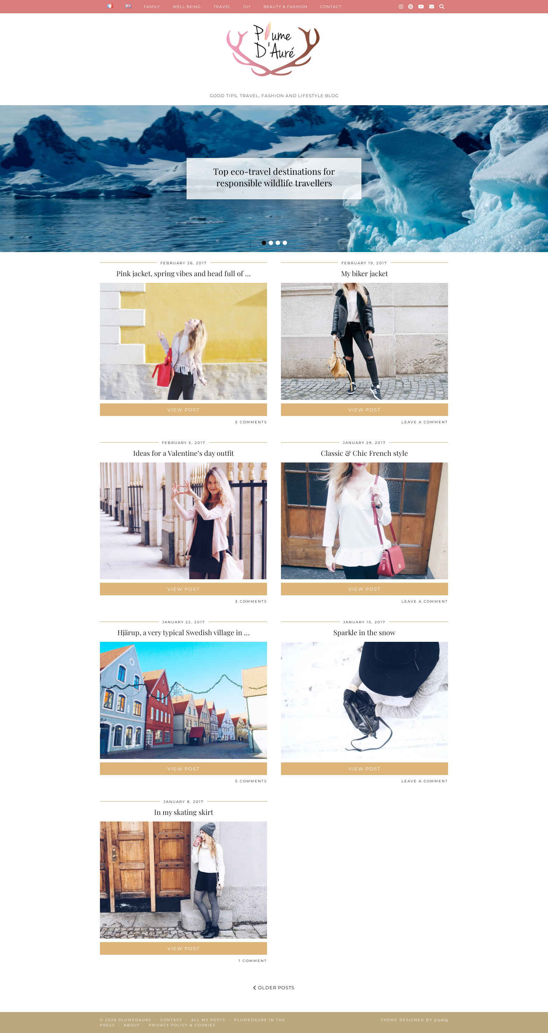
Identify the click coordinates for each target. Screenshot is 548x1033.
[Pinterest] (410, 6)
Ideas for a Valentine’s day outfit (183, 453)
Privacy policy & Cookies (182, 1025)
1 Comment (253, 961)
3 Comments (251, 601)
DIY (247, 6)
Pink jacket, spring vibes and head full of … (183, 273)
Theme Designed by (414, 1020)
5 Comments (251, 422)
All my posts (208, 1020)
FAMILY (152, 6)
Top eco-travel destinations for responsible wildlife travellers (274, 176)
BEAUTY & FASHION (286, 6)
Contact (171, 1020)
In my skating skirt (183, 812)
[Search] (442, 6)
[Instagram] (401, 6)
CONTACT (330, 6)
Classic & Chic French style (364, 453)
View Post (183, 410)
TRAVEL (222, 6)
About (132, 1025)
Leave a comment (425, 422)
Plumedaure (135, 1020)
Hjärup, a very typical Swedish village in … (183, 632)
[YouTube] (421, 6)
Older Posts (274, 987)
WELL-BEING (187, 6)
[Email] (431, 6)
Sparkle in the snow (364, 632)
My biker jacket (364, 273)
